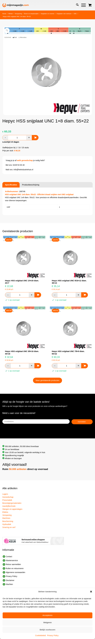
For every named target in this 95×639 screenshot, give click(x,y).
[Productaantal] (17, 137)
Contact (9, 556)
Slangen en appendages (12, 509)
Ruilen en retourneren (15, 568)
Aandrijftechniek (9, 506)
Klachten (9, 584)
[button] (91, 591)
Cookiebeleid (40, 635)
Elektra (5, 512)
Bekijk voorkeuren (47, 630)
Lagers (5, 494)
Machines (6, 518)
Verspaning (7, 515)
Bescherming (7, 521)
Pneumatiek (7, 500)
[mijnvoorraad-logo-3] (38, 5)
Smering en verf (8, 527)
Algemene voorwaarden (15, 572)
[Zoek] (76, 5)
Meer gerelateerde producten (47, 380)
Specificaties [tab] (11, 185)
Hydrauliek (6, 524)
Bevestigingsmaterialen (11, 503)
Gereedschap (7, 497)
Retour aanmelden (13, 564)
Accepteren (48, 615)
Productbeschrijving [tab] (30, 185)
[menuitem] (76, 5)
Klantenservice (12, 560)
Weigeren (47, 622)
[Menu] (82, 5)
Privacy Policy (52, 635)
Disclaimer (10, 580)
